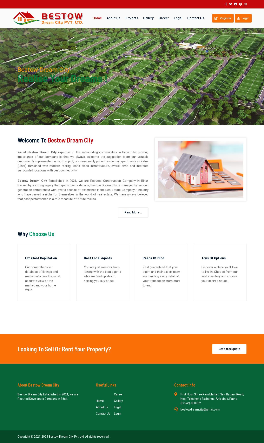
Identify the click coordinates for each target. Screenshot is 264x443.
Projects (131, 18)
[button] (20, 76)
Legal (178, 18)
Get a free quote (229, 349)
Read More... (133, 212)
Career (164, 18)
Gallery (148, 18)
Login (243, 18)
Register (222, 18)
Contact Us (195, 18)
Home (97, 18)
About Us (113, 18)
